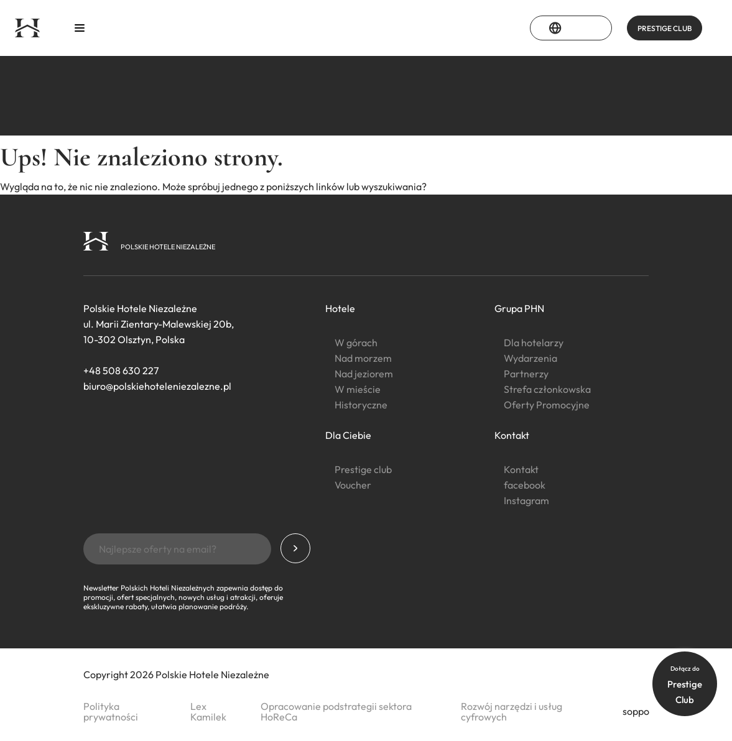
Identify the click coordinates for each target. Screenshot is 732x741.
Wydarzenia (530, 358)
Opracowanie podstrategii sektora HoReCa (336, 711)
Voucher (353, 485)
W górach (356, 342)
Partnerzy (526, 373)
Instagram (526, 500)
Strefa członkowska (547, 389)
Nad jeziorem (364, 373)
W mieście (358, 389)
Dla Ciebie (348, 435)
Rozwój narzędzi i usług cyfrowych (511, 711)
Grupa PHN (519, 308)
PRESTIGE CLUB (664, 28)
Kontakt (511, 435)
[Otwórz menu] (80, 28)
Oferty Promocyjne (547, 404)
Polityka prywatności (110, 711)
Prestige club (363, 469)
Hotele (340, 308)
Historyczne (361, 404)
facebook (524, 485)
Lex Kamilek (208, 711)
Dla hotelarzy (533, 342)
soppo (636, 711)
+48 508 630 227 (121, 370)
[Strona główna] (27, 28)
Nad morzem (363, 358)
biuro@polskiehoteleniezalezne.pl (157, 386)
